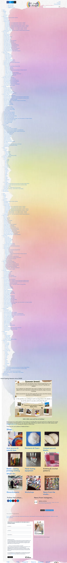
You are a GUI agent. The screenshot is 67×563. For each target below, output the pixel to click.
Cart (4, 13)
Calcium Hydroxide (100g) (8, 104)
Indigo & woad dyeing (8, 76)
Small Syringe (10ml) (7, 135)
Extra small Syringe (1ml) (8, 133)
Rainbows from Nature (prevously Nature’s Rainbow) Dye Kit (16, 70)
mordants (41, 516)
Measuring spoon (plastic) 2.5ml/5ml (10, 128)
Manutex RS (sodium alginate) (9, 112)
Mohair (6, 174)
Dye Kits (5, 32)
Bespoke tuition (7, 21)
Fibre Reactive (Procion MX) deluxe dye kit (11, 45)
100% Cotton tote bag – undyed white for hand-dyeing (13, 188)
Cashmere (7, 170)
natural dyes (17, 516)
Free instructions (6, 191)
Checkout (5, 15)
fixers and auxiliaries (46, 516)
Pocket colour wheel (7, 127)
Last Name (9, 530)
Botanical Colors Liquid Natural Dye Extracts (12, 62)
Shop (5, 12)
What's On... (11, 474)
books (57, 516)
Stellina (6, 177)
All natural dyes (6, 53)
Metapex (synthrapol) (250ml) (9, 113)
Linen (6, 173)
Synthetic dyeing (8, 154)
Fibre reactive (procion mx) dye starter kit (11, 44)
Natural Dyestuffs (8, 57)
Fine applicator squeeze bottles (9, 141)
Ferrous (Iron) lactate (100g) (9, 108)
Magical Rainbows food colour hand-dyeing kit (12, 50)
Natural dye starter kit (9, 67)
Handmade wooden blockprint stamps (10, 145)
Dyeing (5, 150)
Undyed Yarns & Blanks (7, 156)
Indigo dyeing (7, 152)
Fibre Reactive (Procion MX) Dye (8, 77)
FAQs (17, 562)
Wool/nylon (7, 179)
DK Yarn (6, 163)
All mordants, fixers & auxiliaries (9, 95)
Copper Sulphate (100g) (8, 107)
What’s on (4, 16)
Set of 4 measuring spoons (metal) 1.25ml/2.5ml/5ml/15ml (14, 131)
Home (4, 9)
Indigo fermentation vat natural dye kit (12, 72)
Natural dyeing (7, 151)
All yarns (5, 158)
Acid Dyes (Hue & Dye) (8, 36)
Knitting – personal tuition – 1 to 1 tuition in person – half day (16, 27)
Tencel (6, 178)
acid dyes (13, 516)
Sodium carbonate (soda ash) (9, 117)
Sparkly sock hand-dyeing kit (9, 41)
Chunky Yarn (7, 165)
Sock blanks (6, 182)
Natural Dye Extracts (9, 55)
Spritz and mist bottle (8, 140)
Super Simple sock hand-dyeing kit (10, 40)
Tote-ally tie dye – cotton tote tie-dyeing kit (12, 48)
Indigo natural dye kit (9, 71)
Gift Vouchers (5, 189)
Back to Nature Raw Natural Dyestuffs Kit (12, 66)
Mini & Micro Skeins (7, 186)
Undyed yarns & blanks (49, 449)
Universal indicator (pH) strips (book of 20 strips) (13, 144)
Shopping (4, 11)
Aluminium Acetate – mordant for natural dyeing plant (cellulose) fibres (16, 96)
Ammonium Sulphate (7, 101)
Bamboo (6, 169)
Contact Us (25, 562)
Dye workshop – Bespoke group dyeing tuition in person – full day (17, 26)
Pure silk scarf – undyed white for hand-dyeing (12, 187)
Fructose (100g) (7, 110)
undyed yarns (53, 516)
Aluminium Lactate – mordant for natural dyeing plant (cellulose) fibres (16, 98)
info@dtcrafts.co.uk (12, 424)
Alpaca (6, 168)
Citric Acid (6, 105)
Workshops (6, 18)
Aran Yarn (7, 164)
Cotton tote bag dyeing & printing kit (10, 47)
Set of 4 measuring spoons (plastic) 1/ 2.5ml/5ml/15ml (14, 129)
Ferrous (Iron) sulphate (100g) (9, 109)
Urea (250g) (6, 123)
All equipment (6, 126)
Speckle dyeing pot (7, 138)
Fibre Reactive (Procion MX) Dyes (10, 43)
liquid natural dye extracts (24, 516)
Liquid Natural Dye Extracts (10, 59)
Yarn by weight (6, 159)
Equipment (5, 124)
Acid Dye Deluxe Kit (7, 39)
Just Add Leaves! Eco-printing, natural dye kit (13, 73)
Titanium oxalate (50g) (8, 122)
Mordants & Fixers (6, 94)
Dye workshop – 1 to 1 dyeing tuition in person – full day (15, 24)
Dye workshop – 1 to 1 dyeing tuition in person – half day (15, 22)
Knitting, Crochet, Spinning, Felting (10, 155)
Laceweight (7, 160)
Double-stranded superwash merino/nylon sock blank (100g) (16, 184)
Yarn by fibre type (7, 166)
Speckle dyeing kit (7, 137)
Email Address (10, 534)
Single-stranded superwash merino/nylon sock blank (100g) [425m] (17, 183)
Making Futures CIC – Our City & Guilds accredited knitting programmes (17, 30)
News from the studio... (49, 493)
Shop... (10, 429)
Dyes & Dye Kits (6, 31)
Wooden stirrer (6, 146)
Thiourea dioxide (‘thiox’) (8, 121)
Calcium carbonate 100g (8, 103)
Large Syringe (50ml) (7, 136)
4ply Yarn (6, 161)
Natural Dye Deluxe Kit (9, 68)
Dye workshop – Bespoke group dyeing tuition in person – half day (17, 25)
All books (5, 149)
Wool (6, 181)
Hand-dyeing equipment (30, 469)
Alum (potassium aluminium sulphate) (10, 99)
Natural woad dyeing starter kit (10, 75)
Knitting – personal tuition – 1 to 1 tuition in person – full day (16, 29)
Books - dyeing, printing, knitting (13, 469)
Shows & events (7, 20)
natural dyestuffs (33, 516)
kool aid (37, 516)
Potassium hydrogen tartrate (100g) (10, 115)
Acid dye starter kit (7, 38)
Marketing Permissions (11, 539)
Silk (5, 175)
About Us (33, 562)
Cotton (6, 172)
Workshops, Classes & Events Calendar (11, 17)
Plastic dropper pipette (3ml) (9, 132)
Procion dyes (9, 516)
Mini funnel (6, 142)
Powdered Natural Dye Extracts (9, 61)
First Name (9, 526)
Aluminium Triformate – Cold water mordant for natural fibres (15, 100)
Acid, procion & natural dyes (13, 449)
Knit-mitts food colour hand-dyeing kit (11, 49)
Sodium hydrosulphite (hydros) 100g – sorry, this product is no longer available (18, 118)
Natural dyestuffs (7, 63)
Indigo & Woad (6, 35)
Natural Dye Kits (7, 34)
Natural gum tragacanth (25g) (9, 114)
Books (4, 147)
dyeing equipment (10, 517)
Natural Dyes (5, 52)
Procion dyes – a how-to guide (9, 85)
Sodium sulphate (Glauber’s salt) (10, 119)
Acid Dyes (4, 86)
